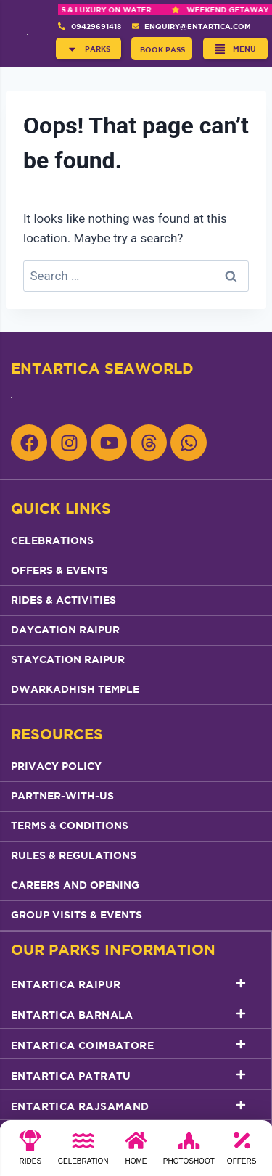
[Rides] (30, 1152)
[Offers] (241, 1152)
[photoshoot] (188, 1152)
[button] (88, 48)
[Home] (135, 1152)
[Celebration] (83, 1152)
